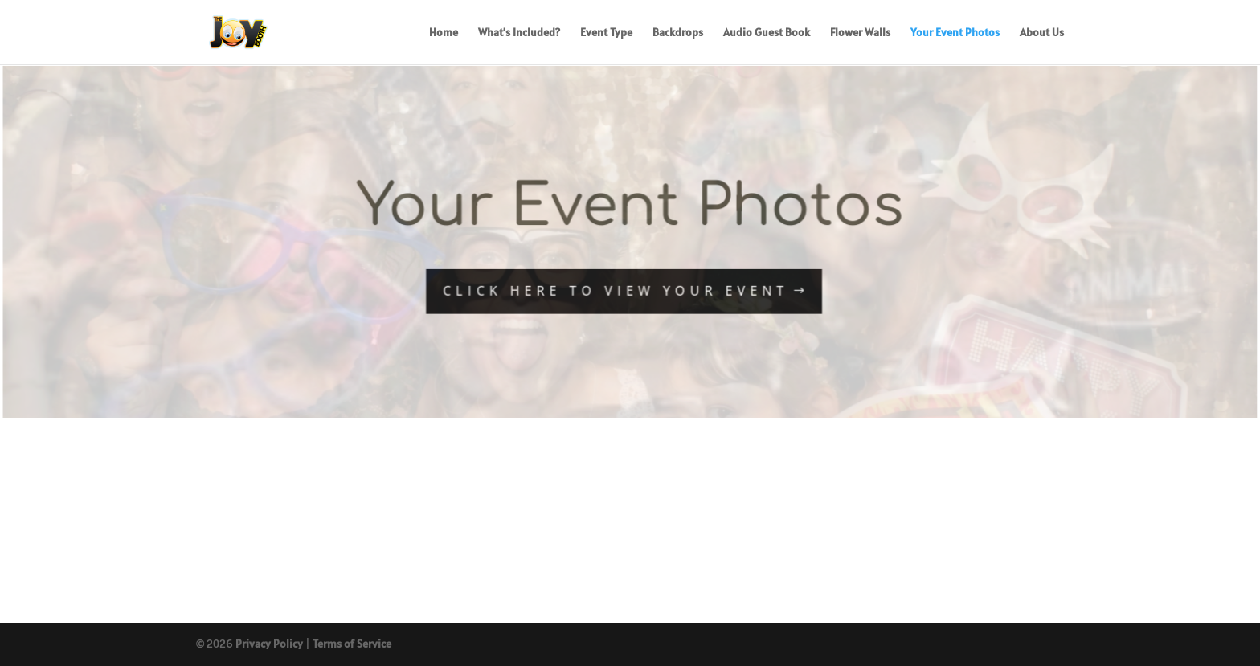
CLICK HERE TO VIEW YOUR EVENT (616, 291)
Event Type (606, 33)
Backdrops (677, 33)
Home (443, 33)
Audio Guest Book (766, 33)
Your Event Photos (955, 33)
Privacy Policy (269, 643)
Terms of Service (352, 643)
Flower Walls (860, 33)
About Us (1042, 33)
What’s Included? (519, 33)
